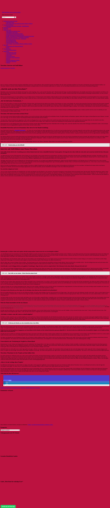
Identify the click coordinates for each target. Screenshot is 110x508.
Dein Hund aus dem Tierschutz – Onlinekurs (16, 38)
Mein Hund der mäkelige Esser (13, 31)
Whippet (8, 62)
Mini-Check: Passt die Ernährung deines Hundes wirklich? (19, 23)
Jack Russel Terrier (10, 56)
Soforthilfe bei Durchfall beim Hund (14, 33)
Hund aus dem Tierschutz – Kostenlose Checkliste (17, 37)
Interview (23, 387)
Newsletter (5, 28)
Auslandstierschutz (16, 387)
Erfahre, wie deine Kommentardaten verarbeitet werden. (40, 424)
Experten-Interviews (5, 68)
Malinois (8, 59)
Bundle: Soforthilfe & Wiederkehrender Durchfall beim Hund (20, 36)
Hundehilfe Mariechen (20, 130)
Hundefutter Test (7, 27)
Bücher (7, 47)
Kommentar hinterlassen (6, 387)
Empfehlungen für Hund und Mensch (14, 46)
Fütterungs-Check (10, 22)
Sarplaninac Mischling (11, 61)
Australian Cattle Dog (11, 53)
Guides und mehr (7, 30)
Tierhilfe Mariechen (30, 387)
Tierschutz (12, 68)
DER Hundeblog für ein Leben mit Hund (11, 12)
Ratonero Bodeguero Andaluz (13, 60)
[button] (7, 380)
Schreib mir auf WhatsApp (8, 506)
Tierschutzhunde (7, 48)
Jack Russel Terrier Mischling (13, 57)
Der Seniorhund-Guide (11, 41)
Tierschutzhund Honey (11, 50)
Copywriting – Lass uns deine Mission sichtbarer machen (19, 43)
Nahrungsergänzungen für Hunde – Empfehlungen (17, 26)
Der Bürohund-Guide (11, 40)
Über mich (5, 45)
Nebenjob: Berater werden (12, 42)
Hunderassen (6, 51)
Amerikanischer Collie (11, 52)
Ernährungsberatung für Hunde (10, 21)
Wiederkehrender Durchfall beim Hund (15, 35)
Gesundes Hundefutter (8, 24)
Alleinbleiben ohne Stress (12, 32)
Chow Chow (9, 55)
